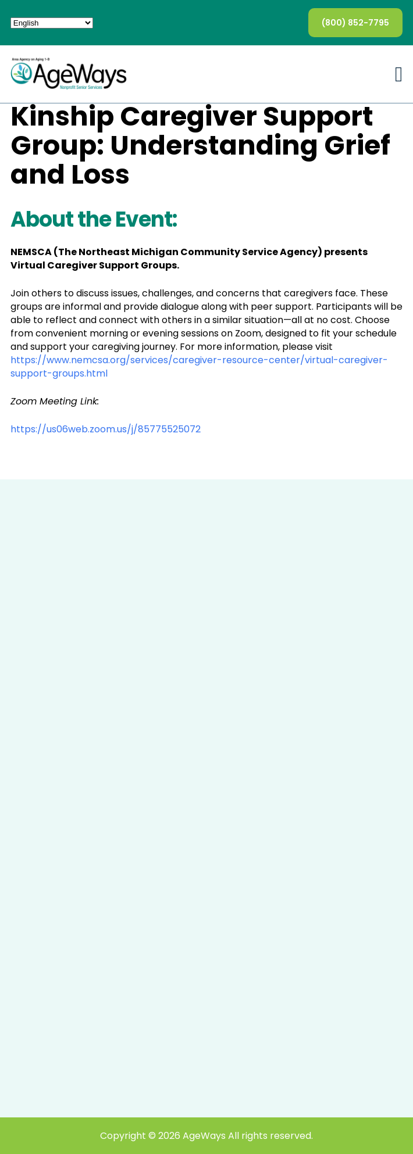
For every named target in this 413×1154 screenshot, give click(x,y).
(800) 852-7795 (355, 22)
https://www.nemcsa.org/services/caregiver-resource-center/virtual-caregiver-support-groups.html (199, 366)
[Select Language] (51, 22)
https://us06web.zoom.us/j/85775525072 (105, 429)
